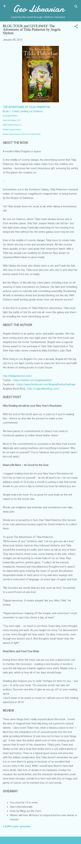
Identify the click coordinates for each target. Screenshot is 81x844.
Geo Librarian (38, 8)
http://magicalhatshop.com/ (43, 388)
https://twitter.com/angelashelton (32, 380)
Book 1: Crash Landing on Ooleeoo (23, 111)
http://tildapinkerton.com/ (17, 376)
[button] (76, 27)
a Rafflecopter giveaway (16, 826)
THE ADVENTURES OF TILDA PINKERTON (26, 107)
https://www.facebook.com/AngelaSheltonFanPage (46, 384)
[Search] (76, 7)
